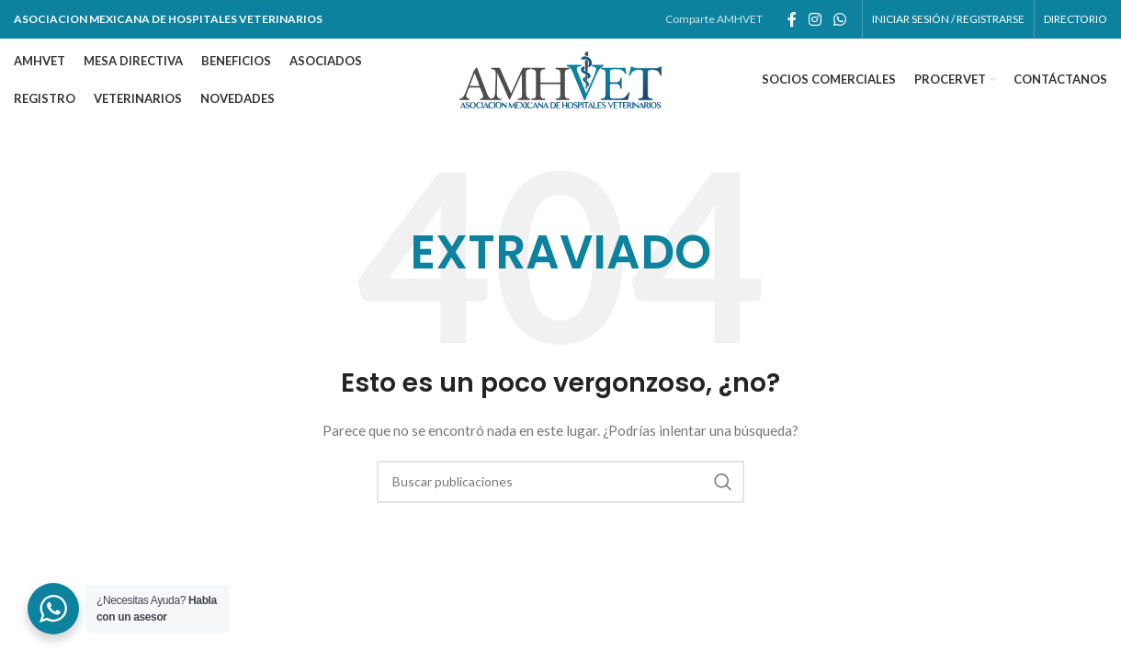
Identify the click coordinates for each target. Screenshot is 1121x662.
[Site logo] (560, 78)
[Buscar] (560, 482)
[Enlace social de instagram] (814, 19)
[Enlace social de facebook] (791, 19)
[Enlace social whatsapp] (840, 19)
